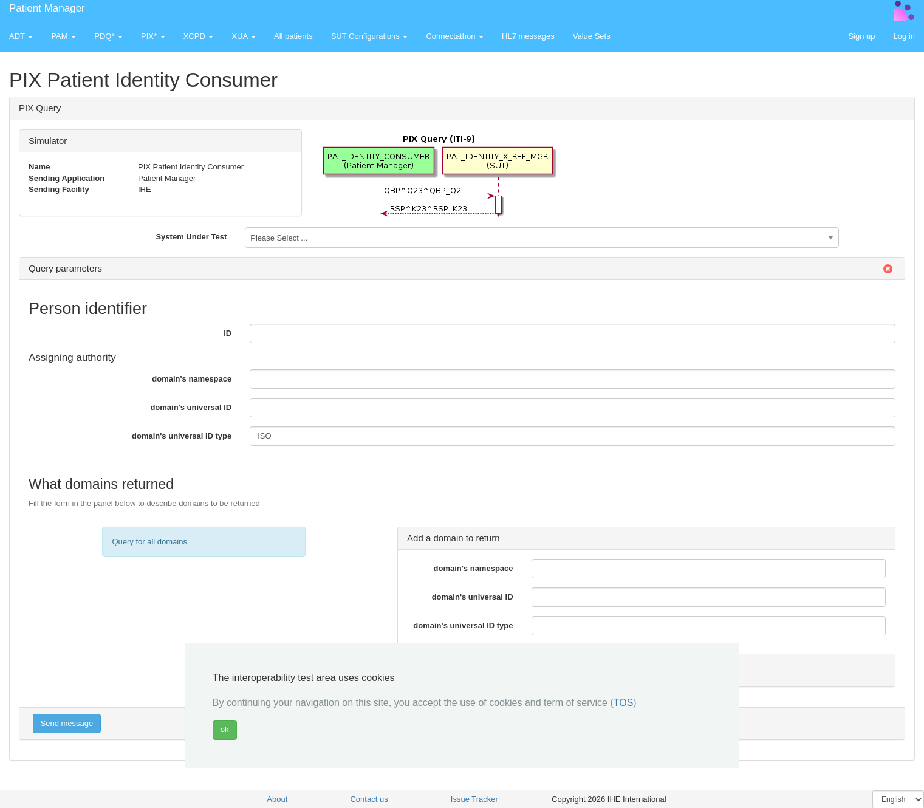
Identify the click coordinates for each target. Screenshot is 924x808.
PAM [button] (63, 36)
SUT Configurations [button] (369, 36)
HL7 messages (528, 36)
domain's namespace (191, 378)
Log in (904, 36)
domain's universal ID (190, 407)
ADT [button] (21, 36)
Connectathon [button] (455, 36)
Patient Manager (47, 8)
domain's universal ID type (181, 435)
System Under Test (191, 236)
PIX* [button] (153, 36)
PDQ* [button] (108, 36)
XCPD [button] (198, 36)
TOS (624, 702)
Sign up (861, 36)
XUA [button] (243, 36)
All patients (293, 36)
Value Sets (592, 36)
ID (227, 333)
